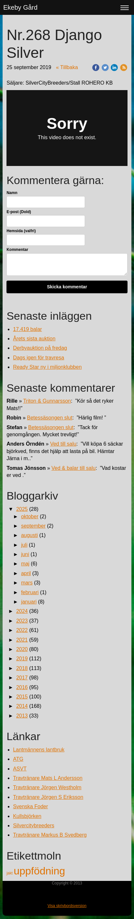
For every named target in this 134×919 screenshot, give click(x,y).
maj (25, 563)
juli (24, 545)
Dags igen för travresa (38, 357)
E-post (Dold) (18, 212)
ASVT (20, 768)
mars (27, 582)
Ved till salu (63, 444)
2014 (22, 706)
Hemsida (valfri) (21, 231)
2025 (22, 509)
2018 (22, 668)
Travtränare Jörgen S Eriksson (48, 797)
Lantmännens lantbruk (38, 749)
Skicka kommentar (67, 286)
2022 (22, 630)
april (26, 573)
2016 (22, 687)
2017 (22, 677)
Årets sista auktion (34, 338)
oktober (29, 516)
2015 (22, 696)
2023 (22, 621)
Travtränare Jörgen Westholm (47, 787)
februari (30, 592)
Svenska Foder (30, 806)
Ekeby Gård (20, 7)
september (33, 526)
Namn (11, 193)
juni (25, 554)
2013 (22, 715)
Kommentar (17, 249)
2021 (22, 640)
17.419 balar (27, 329)
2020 (22, 649)
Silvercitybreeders (33, 825)
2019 (22, 658)
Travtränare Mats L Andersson (47, 778)
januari (29, 601)
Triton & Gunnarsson (47, 401)
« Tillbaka (67, 67)
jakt (10, 873)
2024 (22, 611)
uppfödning (39, 871)
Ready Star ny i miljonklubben (47, 367)
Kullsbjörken (27, 816)
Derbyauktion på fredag (40, 348)
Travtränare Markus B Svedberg (50, 835)
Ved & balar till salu (74, 468)
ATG (18, 759)
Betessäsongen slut (49, 417)
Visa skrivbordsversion (67, 906)
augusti (29, 535)
